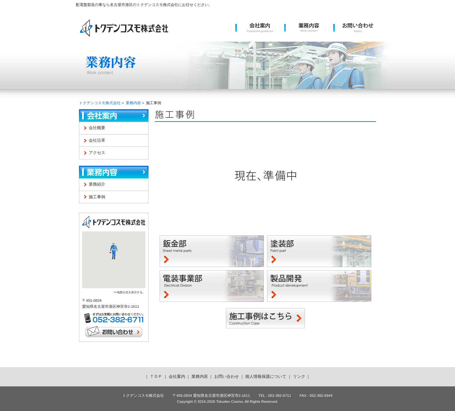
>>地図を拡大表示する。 (129, 292)
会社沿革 (97, 140)
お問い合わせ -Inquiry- (357, 28)
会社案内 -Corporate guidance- (259, 28)
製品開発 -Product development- (319, 286)
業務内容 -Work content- (308, 28)
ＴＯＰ (156, 376)
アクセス (97, 152)
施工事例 (97, 196)
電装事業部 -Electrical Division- (212, 286)
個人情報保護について (265, 376)
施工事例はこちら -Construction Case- (265, 318)
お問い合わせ (113, 331)
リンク (299, 376)
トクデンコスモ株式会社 (124, 28)
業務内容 (133, 103)
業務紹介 (97, 184)
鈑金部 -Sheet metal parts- (212, 251)
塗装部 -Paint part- (319, 251)
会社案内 (114, 115)
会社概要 (97, 127)
